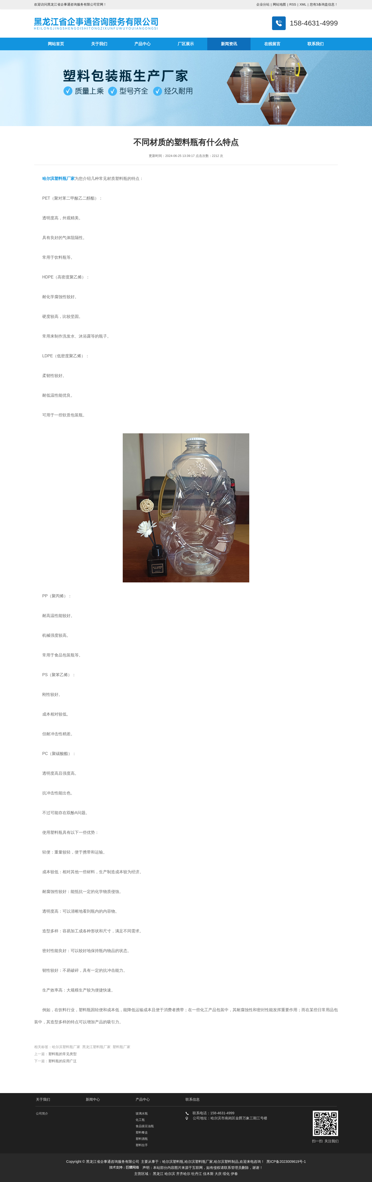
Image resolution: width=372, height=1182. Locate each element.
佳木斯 (208, 1174)
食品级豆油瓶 (145, 1126)
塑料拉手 (142, 1145)
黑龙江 (158, 1174)
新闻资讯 (229, 44)
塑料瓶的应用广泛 (62, 1061)
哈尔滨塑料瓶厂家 (198, 1162)
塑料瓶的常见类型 (62, 1054)
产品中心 (142, 44)
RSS (293, 4)
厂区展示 (186, 44)
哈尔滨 (169, 1174)
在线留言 (272, 44)
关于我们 (99, 44)
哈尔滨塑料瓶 (172, 1162)
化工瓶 (140, 1120)
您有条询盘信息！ (324, 4)
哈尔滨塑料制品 (226, 1162)
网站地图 (279, 4)
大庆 (218, 1174)
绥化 (226, 1174)
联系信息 (192, 1099)
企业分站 (263, 4)
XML (303, 4)
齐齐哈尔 (183, 1174)
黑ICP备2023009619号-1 (286, 1162)
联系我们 (315, 44)
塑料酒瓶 (142, 1139)
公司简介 (42, 1113)
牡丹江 (196, 1174)
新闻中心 (93, 1099)
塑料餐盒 (142, 1132)
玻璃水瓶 (142, 1113)
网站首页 (56, 44)
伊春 (234, 1174)
